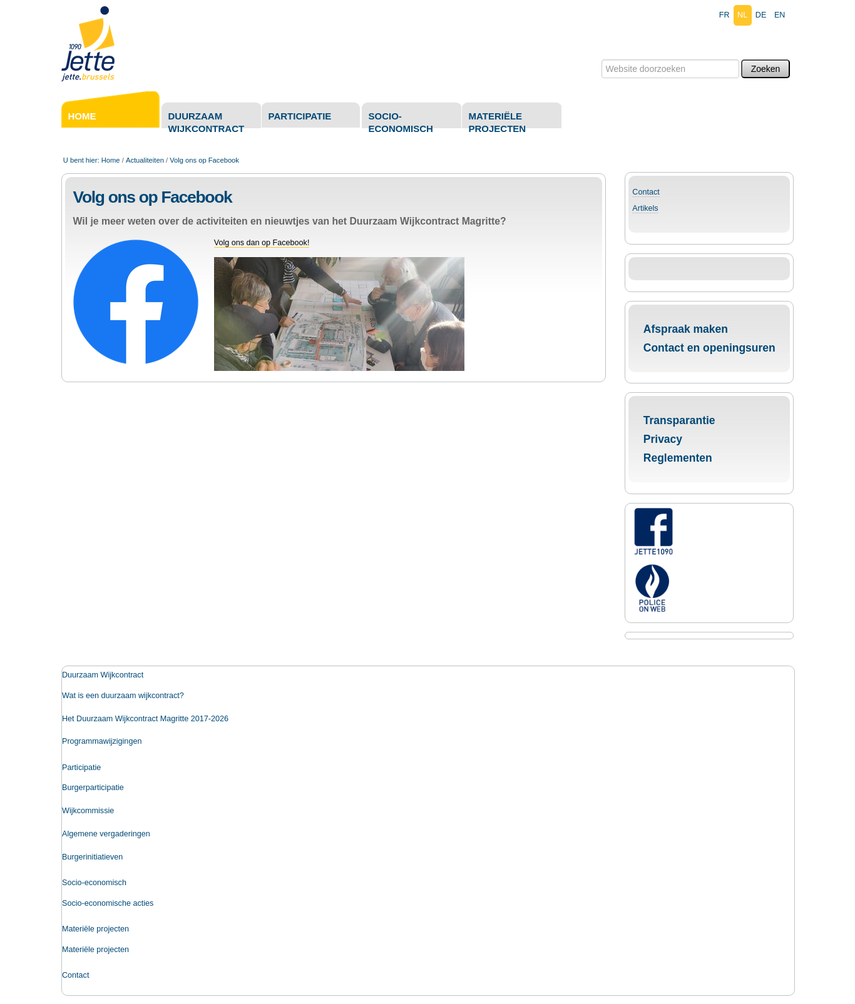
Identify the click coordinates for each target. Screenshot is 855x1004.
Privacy (662, 439)
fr (724, 15)
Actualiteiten (145, 160)
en (780, 15)
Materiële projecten (497, 122)
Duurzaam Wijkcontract (206, 122)
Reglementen (677, 458)
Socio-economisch (401, 122)
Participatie (300, 116)
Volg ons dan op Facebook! (262, 242)
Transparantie (679, 420)
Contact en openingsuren (709, 348)
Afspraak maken (685, 329)
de (761, 15)
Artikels (645, 208)
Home (82, 116)
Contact (645, 192)
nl (742, 15)
